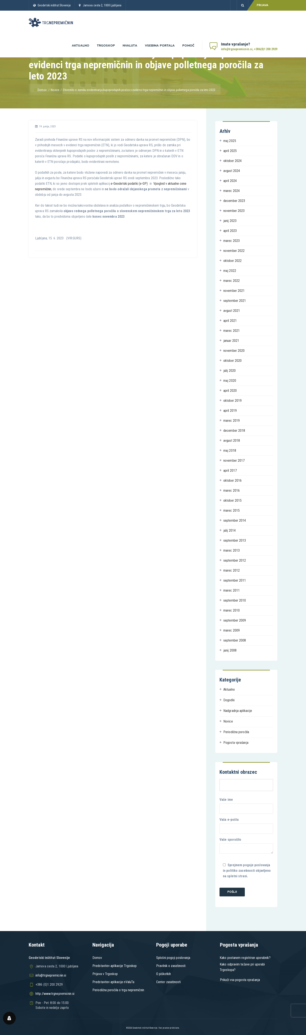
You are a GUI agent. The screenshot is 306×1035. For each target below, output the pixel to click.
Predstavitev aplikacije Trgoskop (114, 966)
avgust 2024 (231, 171)
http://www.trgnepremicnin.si (54, 994)
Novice (228, 721)
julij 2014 (229, 530)
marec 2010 (231, 610)
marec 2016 (231, 490)
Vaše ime (246, 806)
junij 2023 (230, 221)
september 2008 (234, 640)
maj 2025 (229, 141)
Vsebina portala (160, 46)
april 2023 (230, 231)
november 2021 (234, 291)
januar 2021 (231, 341)
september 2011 (234, 580)
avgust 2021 (231, 311)
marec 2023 (231, 241)
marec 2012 (231, 570)
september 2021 (234, 301)
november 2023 (234, 211)
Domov (40, 90)
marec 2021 (231, 331)
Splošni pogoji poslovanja (173, 958)
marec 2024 (231, 191)
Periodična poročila (236, 732)
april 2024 (230, 181)
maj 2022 (229, 271)
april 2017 (230, 471)
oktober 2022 (232, 261)
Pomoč (188, 46)
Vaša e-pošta (246, 826)
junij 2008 (230, 650)
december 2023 (234, 201)
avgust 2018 (231, 441)
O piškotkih (163, 974)
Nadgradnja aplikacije (237, 711)
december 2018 (234, 431)
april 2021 (230, 321)
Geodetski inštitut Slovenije (54, 5)
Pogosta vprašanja (235, 743)
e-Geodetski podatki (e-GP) (129, 184)
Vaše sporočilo (246, 846)
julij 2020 (229, 371)
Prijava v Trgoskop (105, 974)
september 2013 (234, 540)
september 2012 (234, 560)
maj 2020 (229, 381)
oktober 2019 (232, 401)
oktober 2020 (232, 361)
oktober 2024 (232, 161)
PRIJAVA (262, 5)
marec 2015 (231, 510)
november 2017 (234, 461)
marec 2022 (231, 281)
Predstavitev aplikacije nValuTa (113, 982)
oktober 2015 (232, 500)
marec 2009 (231, 630)
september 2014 (234, 520)
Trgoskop (106, 46)
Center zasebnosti (168, 982)
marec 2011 (231, 590)
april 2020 (230, 391)
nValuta (130, 46)
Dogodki (229, 700)
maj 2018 (229, 451)
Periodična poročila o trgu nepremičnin (118, 990)
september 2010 (234, 600)
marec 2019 (231, 421)
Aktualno (80, 46)
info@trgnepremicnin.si (50, 975)
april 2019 (230, 411)
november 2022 (234, 251)
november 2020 (234, 351)
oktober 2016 (232, 480)
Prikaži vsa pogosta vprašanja (240, 980)
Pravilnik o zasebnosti (171, 966)
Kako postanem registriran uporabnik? (245, 958)
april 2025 (230, 151)
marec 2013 (231, 550)
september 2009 (234, 620)
